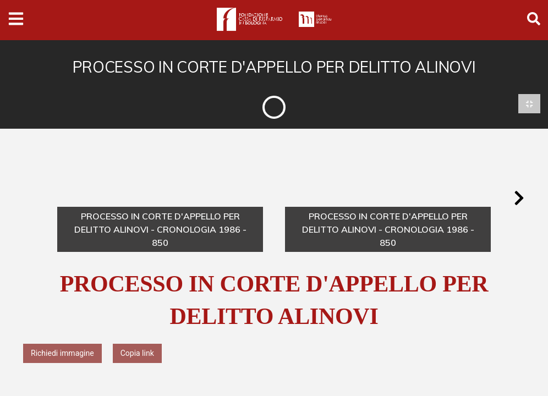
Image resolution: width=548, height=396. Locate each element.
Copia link (137, 353)
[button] (519, 198)
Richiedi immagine (62, 353)
